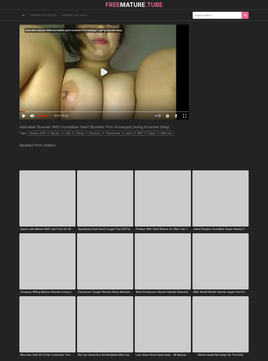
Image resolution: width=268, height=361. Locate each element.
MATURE (134, 4)
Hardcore (95, 133)
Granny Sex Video (75, 15)
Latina (128, 133)
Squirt (151, 133)
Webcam (166, 133)
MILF (140, 133)
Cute (68, 133)
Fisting (80, 133)
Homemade (113, 133)
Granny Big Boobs (43, 15)
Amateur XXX (37, 133)
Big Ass (55, 133)
